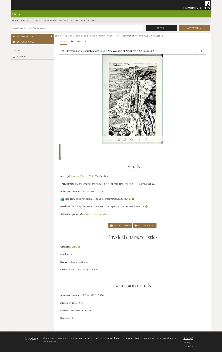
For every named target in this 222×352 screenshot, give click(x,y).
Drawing (76, 246)
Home (15, 20)
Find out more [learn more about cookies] (190, 345)
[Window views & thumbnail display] (196, 51)
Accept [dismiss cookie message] (188, 338)
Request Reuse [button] (120, 225)
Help (94, 20)
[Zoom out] (125, 139)
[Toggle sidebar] (63, 51)
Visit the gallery (23, 36)
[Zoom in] (119, 139)
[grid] (132, 153)
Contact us (19, 56)
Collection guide (80, 20)
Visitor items (79, 41)
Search (161, 27)
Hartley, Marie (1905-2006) (85, 176)
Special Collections (31, 20)
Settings (187, 342)
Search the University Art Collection (102, 35)
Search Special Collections (68, 35)
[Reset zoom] (131, 139)
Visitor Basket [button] (145, 225)
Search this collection (56, 20)
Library (16, 14)
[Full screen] (202, 51)
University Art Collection (95, 214)
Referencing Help (23, 41)
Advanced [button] (193, 27)
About (63, 41)
